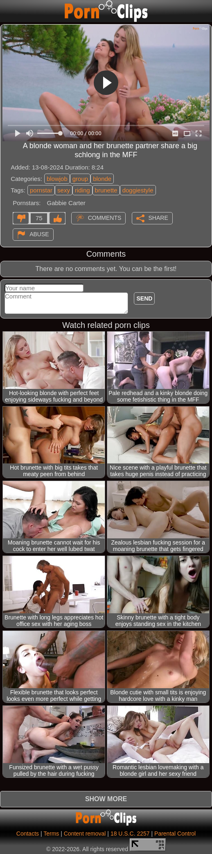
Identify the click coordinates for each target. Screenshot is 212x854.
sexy (63, 190)
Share (158, 217)
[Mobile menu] (7, 11)
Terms (51, 833)
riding (82, 190)
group (80, 178)
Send (144, 298)
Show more (106, 798)
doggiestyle (137, 190)
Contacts (27, 833)
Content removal (85, 833)
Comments (105, 217)
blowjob (57, 178)
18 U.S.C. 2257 (130, 833)
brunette (106, 190)
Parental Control (175, 833)
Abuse (39, 233)
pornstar (41, 190)
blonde (102, 178)
